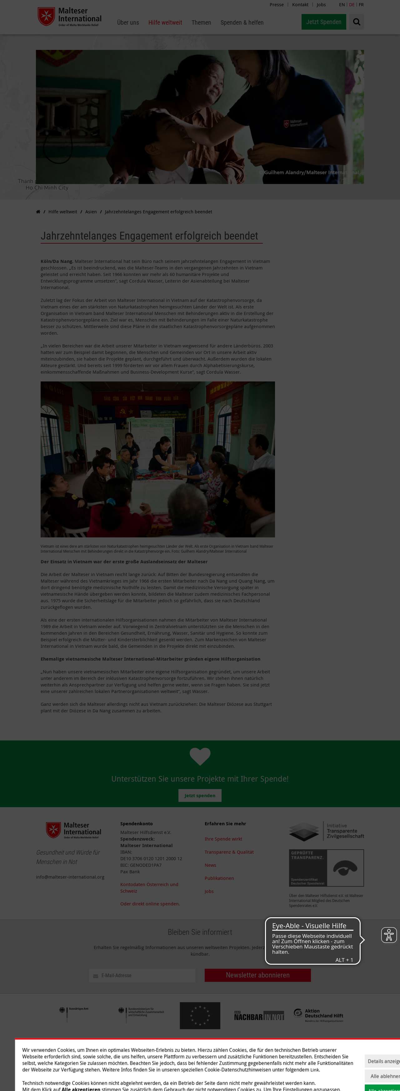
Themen (271, 1048)
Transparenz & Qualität (229, 852)
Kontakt (300, 4)
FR (361, 4)
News (210, 865)
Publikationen (219, 878)
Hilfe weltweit (243, 1048)
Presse (277, 4)
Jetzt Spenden (324, 22)
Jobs (321, 4)
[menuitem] (128, 22)
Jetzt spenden (200, 795)
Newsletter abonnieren (258, 975)
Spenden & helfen (304, 1048)
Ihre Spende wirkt (223, 839)
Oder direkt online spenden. (150, 903)
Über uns (214, 1048)
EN (342, 4)
